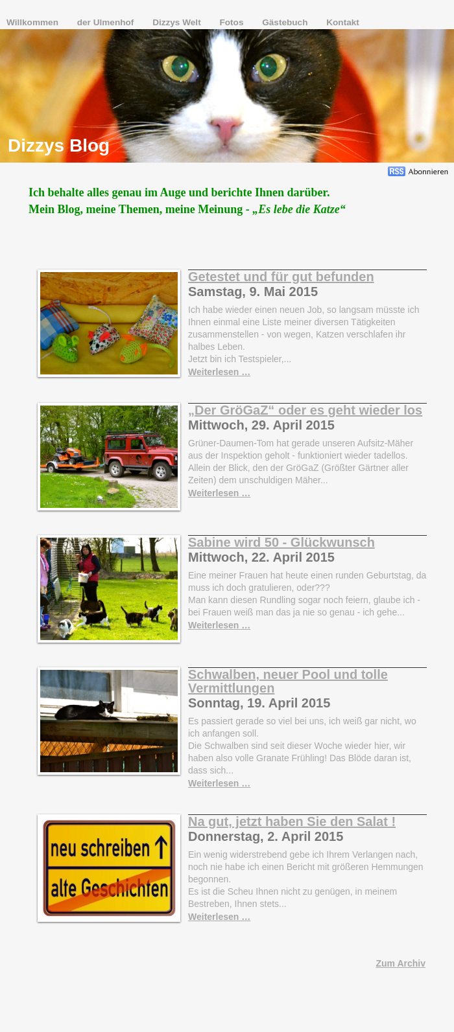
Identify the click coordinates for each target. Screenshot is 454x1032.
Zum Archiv (401, 963)
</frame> (366, 61)
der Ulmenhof (106, 22)
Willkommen (33, 22)
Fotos (232, 22)
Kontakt (342, 22)
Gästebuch (286, 22)
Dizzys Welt (177, 22)
